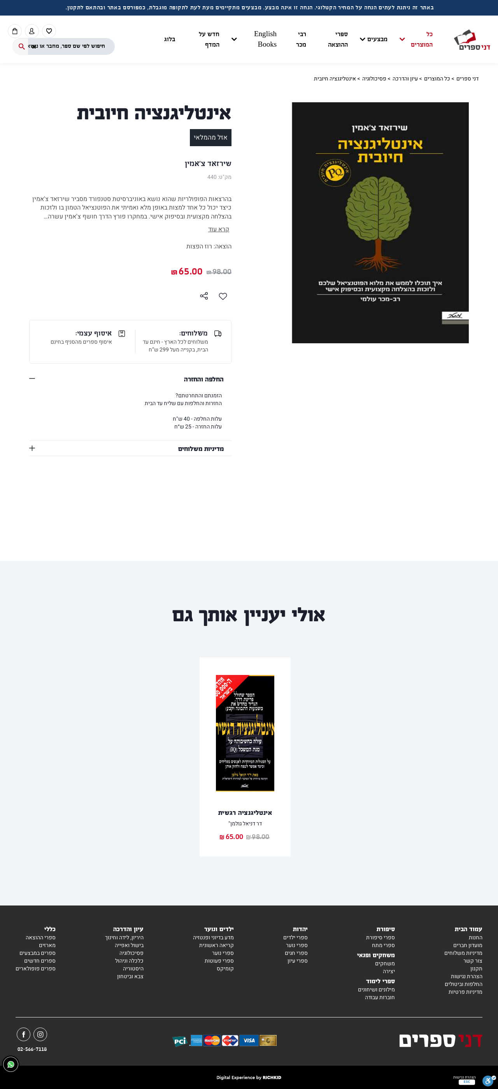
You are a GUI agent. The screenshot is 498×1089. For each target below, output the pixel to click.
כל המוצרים (422, 39)
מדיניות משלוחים (201, 448)
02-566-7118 (32, 1049)
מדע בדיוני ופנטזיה (213, 937)
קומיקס (225, 969)
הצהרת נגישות (466, 976)
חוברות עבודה (380, 997)
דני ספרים (467, 79)
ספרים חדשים (40, 961)
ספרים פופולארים (36, 969)
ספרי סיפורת (380, 937)
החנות (475, 937)
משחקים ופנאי (376, 955)
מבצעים (377, 39)
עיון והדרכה (405, 79)
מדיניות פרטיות (465, 992)
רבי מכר (301, 39)
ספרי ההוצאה (338, 39)
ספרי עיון (298, 961)
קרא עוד (218, 229)
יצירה (389, 971)
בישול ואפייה (129, 945)
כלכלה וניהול (129, 961)
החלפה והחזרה (204, 378)
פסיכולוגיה (374, 79)
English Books (265, 39)
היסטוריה (133, 969)
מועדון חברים (467, 945)
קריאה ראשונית (216, 945)
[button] (298, 39)
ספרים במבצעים (37, 953)
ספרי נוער (297, 945)
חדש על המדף (209, 39)
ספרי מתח (383, 945)
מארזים (47, 945)
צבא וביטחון (130, 976)
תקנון (476, 969)
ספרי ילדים (295, 937)
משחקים (385, 964)
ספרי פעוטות (219, 961)
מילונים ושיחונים (376, 990)
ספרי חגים (296, 953)
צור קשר (472, 961)
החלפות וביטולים (463, 984)
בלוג (169, 39)
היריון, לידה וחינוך (124, 937)
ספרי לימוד (380, 981)
